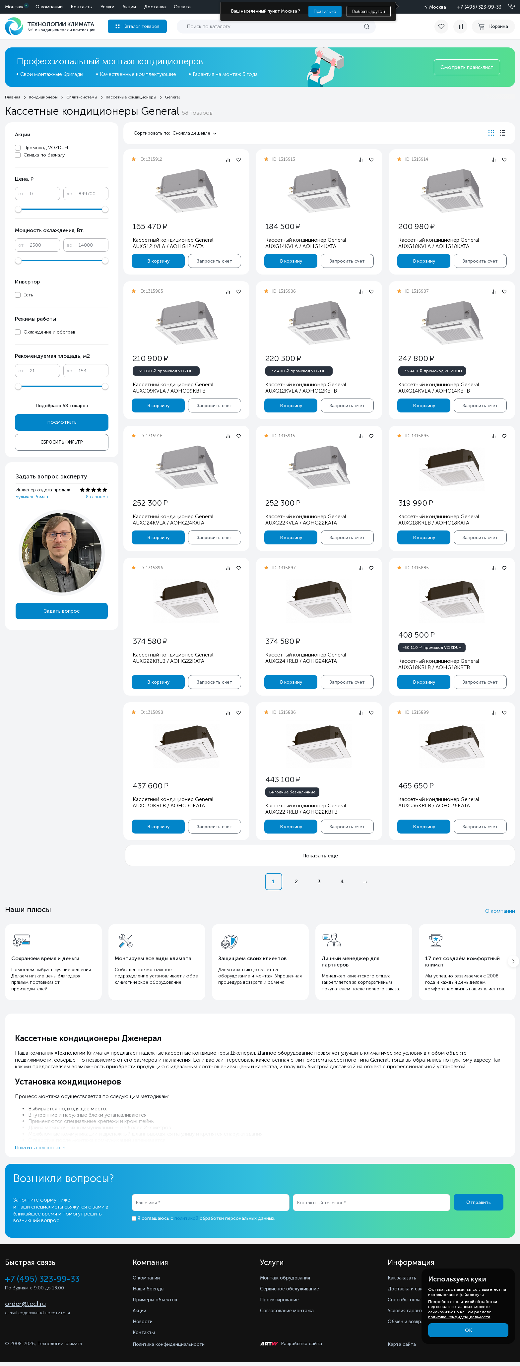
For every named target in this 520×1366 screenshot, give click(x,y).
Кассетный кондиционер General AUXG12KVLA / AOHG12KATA (173, 243)
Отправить (478, 1206)
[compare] (458, 26)
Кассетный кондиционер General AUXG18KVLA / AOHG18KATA (438, 243)
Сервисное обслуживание (293, 1292)
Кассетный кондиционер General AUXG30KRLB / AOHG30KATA (173, 802)
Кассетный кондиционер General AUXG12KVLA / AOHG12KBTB (305, 387)
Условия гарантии (410, 1314)
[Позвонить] (507, 6)
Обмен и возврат (409, 1325)
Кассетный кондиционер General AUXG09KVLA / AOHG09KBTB (173, 387)
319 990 (415, 503)
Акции (64, 7)
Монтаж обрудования (287, 1281)
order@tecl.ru (25, 1308)
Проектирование (281, 1303)
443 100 (282, 779)
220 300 (283, 358)
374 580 (150, 641)
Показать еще (320, 855)
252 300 (150, 503)
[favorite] (441, 26)
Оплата (117, 7)
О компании (147, 7)
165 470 (150, 226)
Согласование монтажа (290, 1314)
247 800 (415, 358)
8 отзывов (97, 497)
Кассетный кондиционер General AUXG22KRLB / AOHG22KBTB (305, 808)
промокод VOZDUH (166, 370)
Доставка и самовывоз (417, 1292)
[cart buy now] (493, 26)
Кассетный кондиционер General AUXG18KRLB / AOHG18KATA (438, 519)
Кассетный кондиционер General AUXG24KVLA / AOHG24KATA (173, 519)
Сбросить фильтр (61, 442)
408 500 (416, 635)
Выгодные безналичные (292, 792)
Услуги (42, 7)
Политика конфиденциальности (169, 1348)
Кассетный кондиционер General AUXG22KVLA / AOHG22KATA (305, 519)
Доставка (90, 7)
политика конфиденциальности (459, 1317)
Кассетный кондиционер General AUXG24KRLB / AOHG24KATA (305, 658)
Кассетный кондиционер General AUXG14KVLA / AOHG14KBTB (438, 387)
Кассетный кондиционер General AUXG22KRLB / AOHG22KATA (173, 658)
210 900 (150, 358)
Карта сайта (402, 1348)
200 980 (416, 226)
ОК (468, 1330)
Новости (144, 1325)
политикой (186, 1222)
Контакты (180, 7)
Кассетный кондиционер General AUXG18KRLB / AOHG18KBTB (438, 664)
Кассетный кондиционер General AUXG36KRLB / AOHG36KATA (438, 802)
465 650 (415, 785)
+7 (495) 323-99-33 (479, 7)
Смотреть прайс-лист (466, 67)
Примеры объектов (157, 1303)
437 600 (150, 785)
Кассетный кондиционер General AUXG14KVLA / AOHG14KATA (305, 243)
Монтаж (14, 7)
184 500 (282, 226)
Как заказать (404, 1281)
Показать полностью (37, 1151)
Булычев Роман (32, 497)
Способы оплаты (409, 1303)
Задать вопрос (62, 611)
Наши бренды (150, 1292)
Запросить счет (214, 261)
